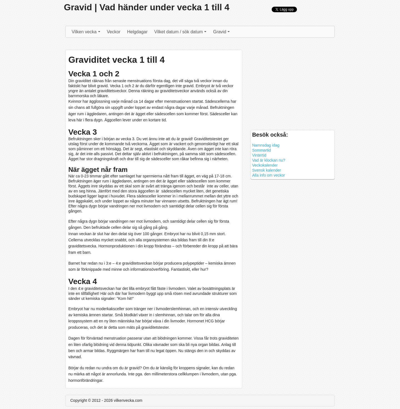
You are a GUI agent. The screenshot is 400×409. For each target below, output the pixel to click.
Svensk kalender (266, 170)
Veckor (114, 31)
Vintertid (259, 155)
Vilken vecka (87, 33)
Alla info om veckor (268, 175)
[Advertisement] (293, 85)
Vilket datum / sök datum (181, 33)
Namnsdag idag (265, 145)
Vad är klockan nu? (268, 160)
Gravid (222, 33)
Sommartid (261, 150)
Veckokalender (265, 165)
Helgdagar (137, 31)
